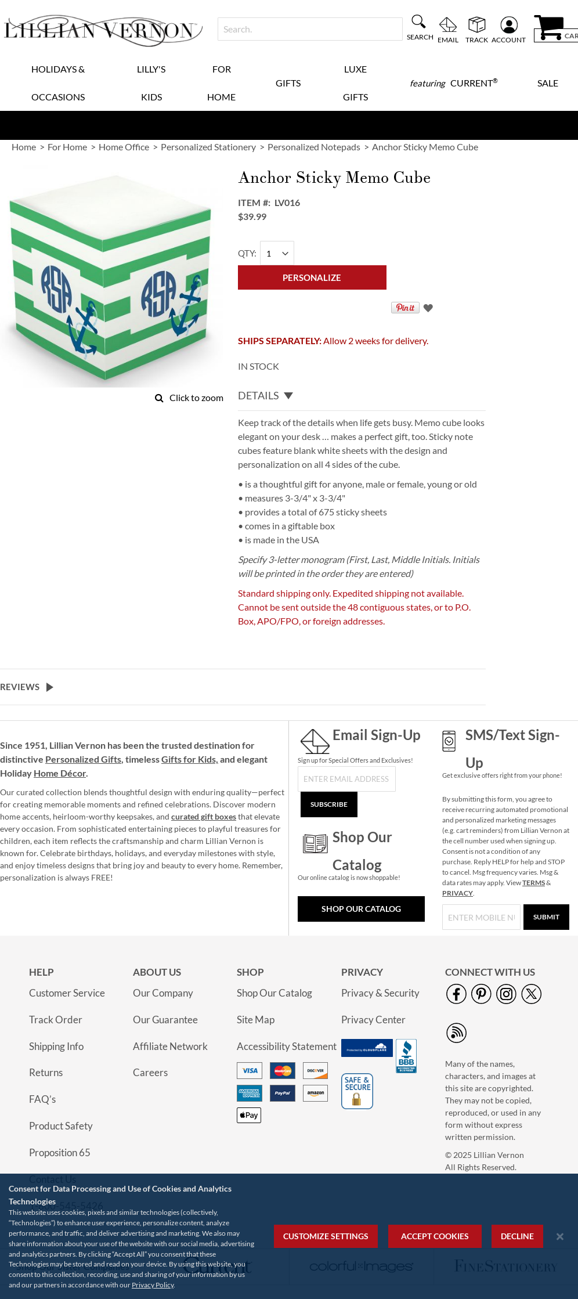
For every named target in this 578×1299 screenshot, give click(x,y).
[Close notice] (560, 1236)
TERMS (533, 882)
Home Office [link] (124, 146)
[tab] (362, 396)
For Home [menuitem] (221, 82)
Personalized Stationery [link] (208, 146)
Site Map (255, 1019)
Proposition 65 (60, 1152)
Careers (150, 1072)
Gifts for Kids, (189, 758)
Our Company (163, 993)
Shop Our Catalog (361, 909)
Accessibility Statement (287, 1046)
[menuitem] (454, 83)
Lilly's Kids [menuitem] (151, 82)
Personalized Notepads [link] (314, 146)
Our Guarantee (165, 1019)
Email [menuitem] (448, 39)
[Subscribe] (329, 804)
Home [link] (24, 146)
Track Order (55, 1019)
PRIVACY (457, 893)
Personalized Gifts (83, 758)
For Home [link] (67, 146)
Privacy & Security (380, 993)
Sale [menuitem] (547, 82)
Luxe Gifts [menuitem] (355, 82)
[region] (289, 1236)
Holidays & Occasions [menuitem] (58, 82)
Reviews (19, 686)
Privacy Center (373, 1019)
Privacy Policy (153, 1284)
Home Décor (60, 772)
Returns (46, 1072)
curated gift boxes (203, 816)
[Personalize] (312, 277)
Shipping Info (56, 1046)
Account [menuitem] (509, 39)
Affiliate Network (170, 1046)
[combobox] (310, 29)
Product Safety (61, 1126)
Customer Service (67, 993)
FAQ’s (42, 1099)
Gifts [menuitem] (288, 82)
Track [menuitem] (476, 39)
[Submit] (546, 917)
